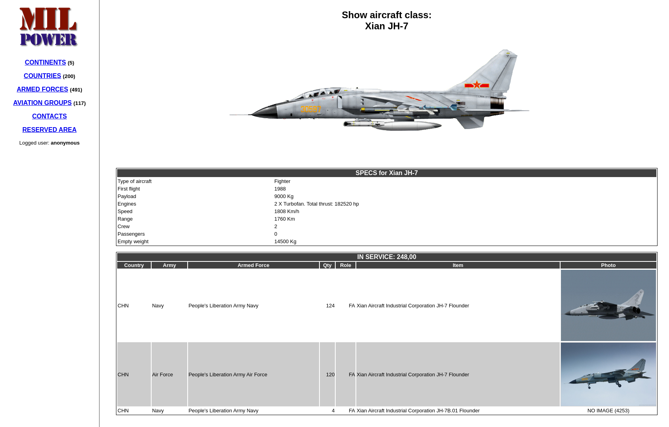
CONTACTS (49, 116)
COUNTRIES (42, 75)
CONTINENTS (45, 62)
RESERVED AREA (50, 129)
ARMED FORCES (42, 89)
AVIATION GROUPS (42, 102)
